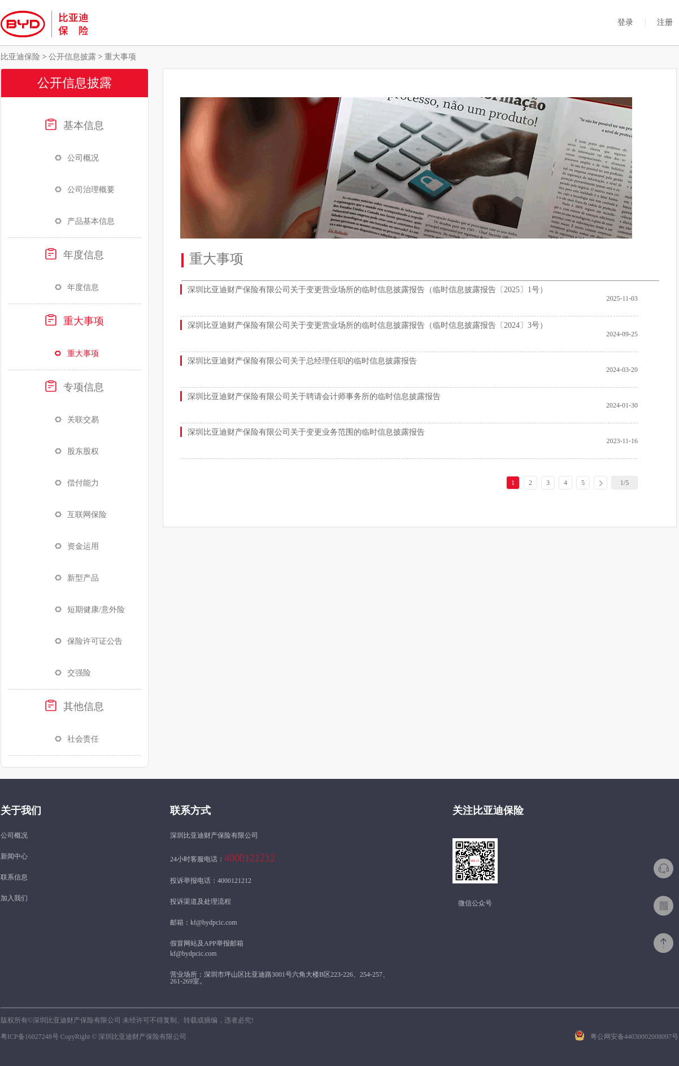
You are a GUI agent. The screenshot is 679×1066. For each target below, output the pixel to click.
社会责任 (77, 739)
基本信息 (74, 125)
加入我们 (14, 898)
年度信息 (74, 254)
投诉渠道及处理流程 (200, 901)
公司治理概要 (85, 189)
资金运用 (77, 546)
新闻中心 (14, 856)
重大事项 (119, 57)
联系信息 (14, 877)
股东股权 (77, 451)
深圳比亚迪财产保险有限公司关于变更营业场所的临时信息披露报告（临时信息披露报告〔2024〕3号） (367, 325)
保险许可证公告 (89, 641)
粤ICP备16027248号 (30, 1037)
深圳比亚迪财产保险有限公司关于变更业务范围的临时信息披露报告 (306, 432)
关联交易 (77, 419)
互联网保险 (81, 514)
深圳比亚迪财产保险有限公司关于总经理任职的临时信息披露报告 (302, 361)
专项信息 (74, 386)
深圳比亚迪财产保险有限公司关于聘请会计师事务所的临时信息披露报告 (314, 396)
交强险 (73, 673)
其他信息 (74, 706)
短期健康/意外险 (90, 609)
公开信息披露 (72, 57)
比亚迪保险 (21, 57)
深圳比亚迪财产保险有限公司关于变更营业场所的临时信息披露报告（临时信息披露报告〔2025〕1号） (367, 289)
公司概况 (77, 158)
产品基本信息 (85, 221)
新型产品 (77, 578)
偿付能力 (77, 483)
